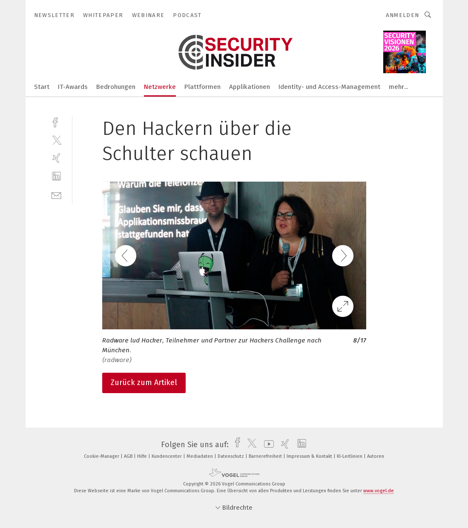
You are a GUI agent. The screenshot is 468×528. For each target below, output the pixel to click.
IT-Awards (73, 87)
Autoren (375, 456)
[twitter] (56, 139)
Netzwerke (160, 87)
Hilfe (142, 456)
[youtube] (267, 444)
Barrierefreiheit (266, 456)
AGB (129, 456)
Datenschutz (231, 456)
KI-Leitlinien (350, 456)
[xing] (56, 158)
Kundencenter (167, 456)
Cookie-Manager (102, 456)
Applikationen (249, 87)
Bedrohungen (115, 87)
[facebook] (56, 121)
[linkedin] (56, 176)
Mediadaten (200, 456)
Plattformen (202, 87)
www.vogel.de (378, 491)
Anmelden (402, 15)
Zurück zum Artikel (144, 382)
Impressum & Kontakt (310, 456)
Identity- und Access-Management (329, 87)
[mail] (56, 194)
